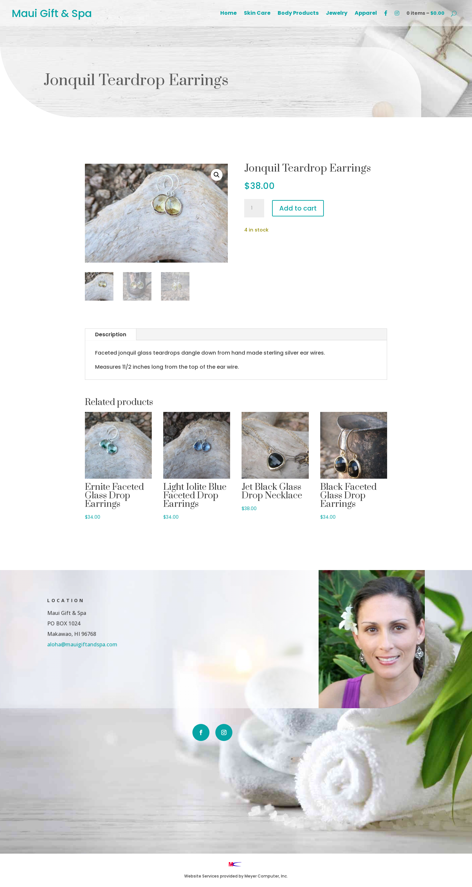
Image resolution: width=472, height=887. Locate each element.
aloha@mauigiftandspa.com (48, 643)
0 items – (425, 13)
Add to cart (298, 208)
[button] (217, 175)
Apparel (366, 14)
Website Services (201, 876)
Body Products (298, 14)
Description (110, 334)
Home (228, 14)
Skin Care (257, 14)
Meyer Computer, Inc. (266, 876)
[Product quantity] (254, 208)
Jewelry (336, 14)
